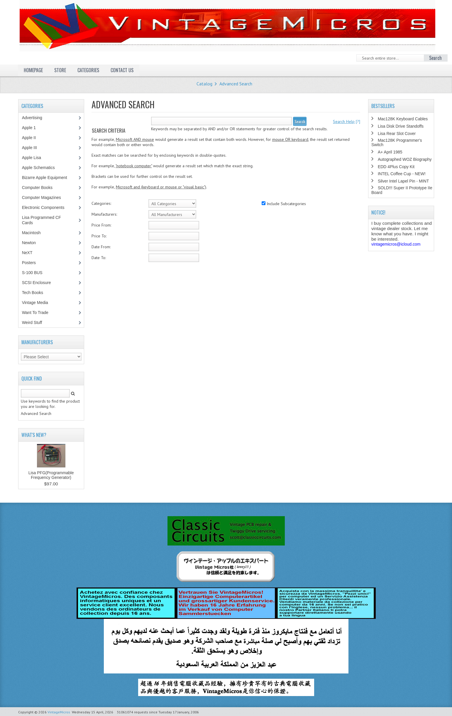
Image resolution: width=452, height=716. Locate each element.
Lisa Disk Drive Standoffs (401, 126)
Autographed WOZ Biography (405, 159)
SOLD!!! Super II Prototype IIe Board (401, 190)
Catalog (204, 84)
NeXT (27, 252)
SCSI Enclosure (39, 282)
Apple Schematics (41, 167)
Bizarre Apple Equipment (47, 177)
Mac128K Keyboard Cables (403, 118)
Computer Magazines (46, 197)
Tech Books (37, 292)
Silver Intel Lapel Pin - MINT (403, 181)
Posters (32, 262)
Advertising (35, 117)
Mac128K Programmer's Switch (396, 142)
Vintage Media (38, 302)
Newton (29, 242)
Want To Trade (35, 312)
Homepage (33, 70)
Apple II (32, 137)
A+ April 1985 (390, 152)
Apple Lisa (36, 157)
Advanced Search (235, 84)
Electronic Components (46, 207)
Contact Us (122, 70)
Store (60, 70)
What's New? (33, 434)
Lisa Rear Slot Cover (397, 133)
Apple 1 (32, 127)
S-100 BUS (35, 272)
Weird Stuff (35, 322)
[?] (346, 121)
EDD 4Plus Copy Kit (396, 166)
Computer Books (41, 187)
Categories (88, 70)
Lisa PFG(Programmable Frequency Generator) (51, 475)
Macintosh (34, 232)
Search (299, 121)
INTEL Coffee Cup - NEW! (402, 173)
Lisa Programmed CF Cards (41, 220)
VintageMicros (59, 712)
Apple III (32, 147)
